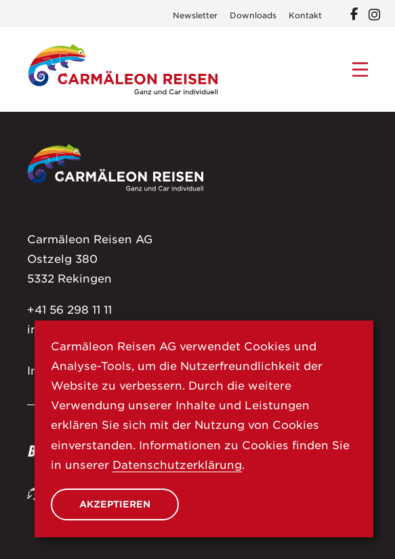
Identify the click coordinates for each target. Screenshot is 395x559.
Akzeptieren (114, 504)
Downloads (253, 15)
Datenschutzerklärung (177, 465)
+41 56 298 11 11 (69, 309)
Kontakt (305, 15)
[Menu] (360, 69)
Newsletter (195, 15)
